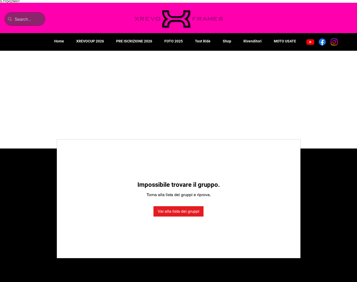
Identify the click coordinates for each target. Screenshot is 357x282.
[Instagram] (334, 42)
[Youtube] (310, 42)
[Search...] (24, 19)
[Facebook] (322, 42)
